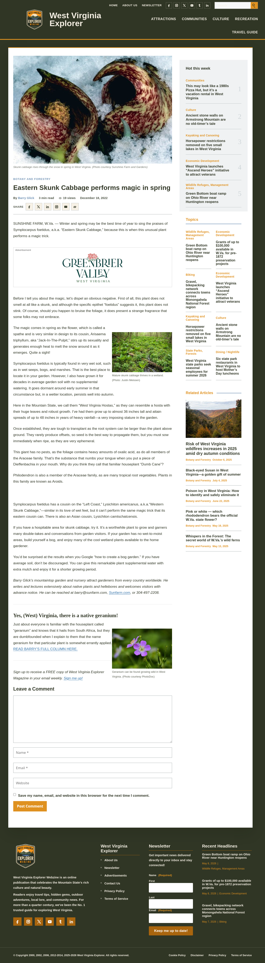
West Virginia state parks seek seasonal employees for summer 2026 (198, 368)
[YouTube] (192, 5)
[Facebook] (169, 5)
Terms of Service (116, 898)
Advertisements (115, 875)
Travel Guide (245, 32)
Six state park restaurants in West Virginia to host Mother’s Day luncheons (228, 366)
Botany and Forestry (32, 179)
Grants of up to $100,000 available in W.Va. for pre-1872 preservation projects (227, 253)
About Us (129, 5)
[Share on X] (38, 206)
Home (113, 5)
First (152, 881)
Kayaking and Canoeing (202, 135)
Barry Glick (26, 198)
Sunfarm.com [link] (119, 592)
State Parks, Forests (194, 352)
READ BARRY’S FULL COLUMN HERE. (45, 649)
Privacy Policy (114, 891)
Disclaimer (197, 955)
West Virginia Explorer (75, 19)
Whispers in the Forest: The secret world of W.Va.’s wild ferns (213, 538)
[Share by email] (66, 206)
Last (151, 897)
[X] (184, 5)
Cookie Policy (177, 955)
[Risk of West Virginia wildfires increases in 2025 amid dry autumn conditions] (213, 419)
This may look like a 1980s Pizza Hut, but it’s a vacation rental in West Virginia (207, 92)
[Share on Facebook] (29, 206)
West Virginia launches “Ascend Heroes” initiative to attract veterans (207, 170)
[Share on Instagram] (56, 206)
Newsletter (152, 5)
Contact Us (112, 883)
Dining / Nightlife (228, 352)
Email (160, 910)
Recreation (246, 19)
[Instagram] (176, 5)
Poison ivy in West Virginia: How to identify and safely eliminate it (212, 493)
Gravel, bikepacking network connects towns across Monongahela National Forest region (223, 911)
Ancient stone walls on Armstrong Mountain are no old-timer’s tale (206, 119)
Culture (221, 19)
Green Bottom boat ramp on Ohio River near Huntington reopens (206, 198)
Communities (194, 19)
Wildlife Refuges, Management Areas (207, 186)
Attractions (163, 19)
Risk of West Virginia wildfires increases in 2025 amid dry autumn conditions (213, 449)
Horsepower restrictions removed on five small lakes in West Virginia (205, 145)
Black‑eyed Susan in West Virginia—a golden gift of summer (213, 472)
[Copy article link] (75, 206)
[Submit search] (254, 5)
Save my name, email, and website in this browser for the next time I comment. (83, 796)
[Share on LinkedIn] (47, 206)
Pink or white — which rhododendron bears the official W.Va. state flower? (211, 516)
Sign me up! (73, 678)
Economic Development (202, 161)
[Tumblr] (199, 5)
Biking (190, 274)
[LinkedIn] (207, 5)
